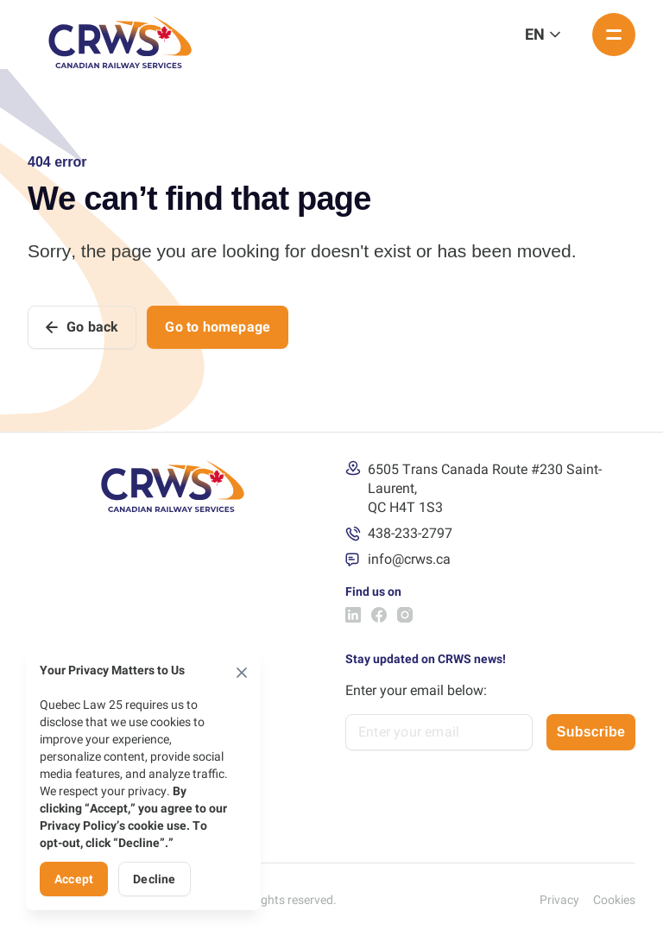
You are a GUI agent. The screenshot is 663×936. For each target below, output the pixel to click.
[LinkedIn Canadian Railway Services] (353, 615)
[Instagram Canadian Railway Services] (405, 615)
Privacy (559, 900)
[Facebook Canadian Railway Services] (379, 615)
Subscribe (591, 731)
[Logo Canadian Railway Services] (120, 34)
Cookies (614, 900)
